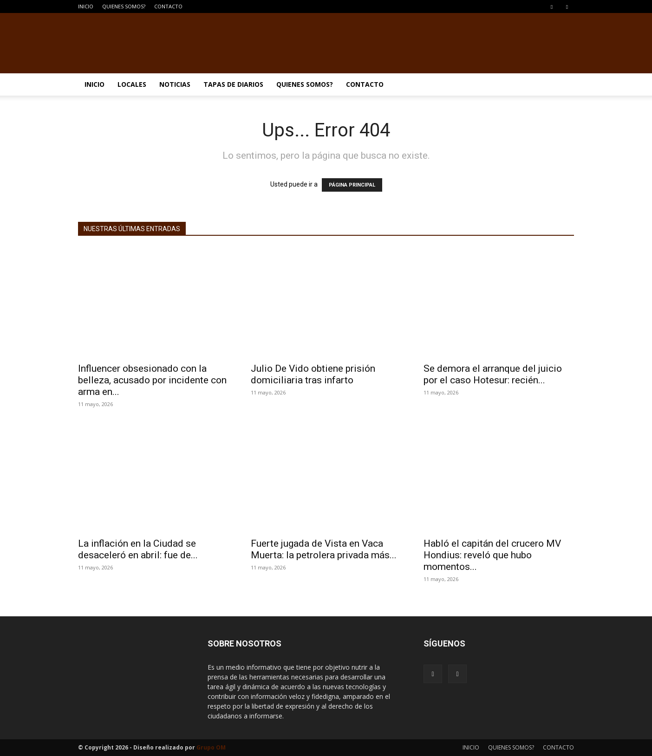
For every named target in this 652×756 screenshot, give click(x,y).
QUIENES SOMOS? (123, 6)
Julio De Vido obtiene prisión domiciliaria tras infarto (313, 374)
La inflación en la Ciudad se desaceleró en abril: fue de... (138, 549)
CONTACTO (168, 6)
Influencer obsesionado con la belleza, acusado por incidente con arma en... (152, 380)
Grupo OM (211, 747)
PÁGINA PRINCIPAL (352, 185)
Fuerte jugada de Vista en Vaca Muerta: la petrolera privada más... (324, 549)
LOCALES (131, 84)
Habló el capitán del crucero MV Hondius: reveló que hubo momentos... (492, 555)
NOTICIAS (174, 84)
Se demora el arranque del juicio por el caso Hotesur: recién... (493, 374)
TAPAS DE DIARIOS (233, 84)
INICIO (85, 6)
